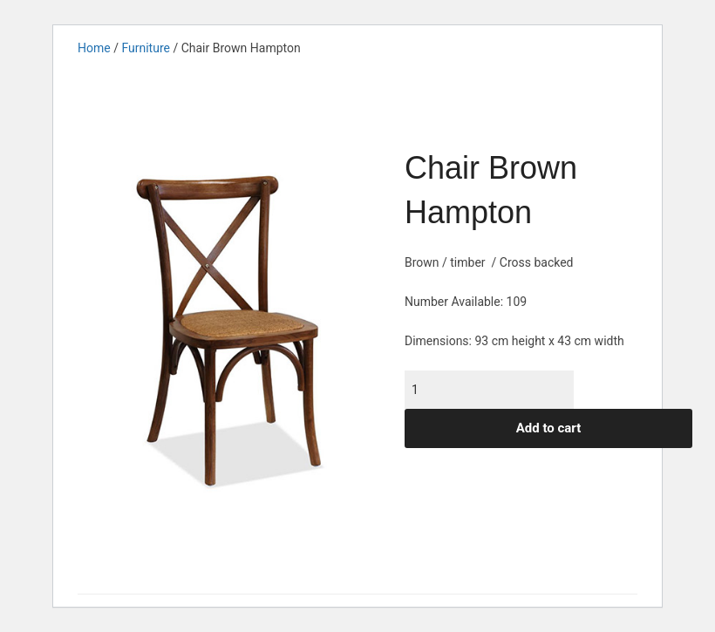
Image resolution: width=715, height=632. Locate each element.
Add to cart (549, 428)
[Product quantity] (489, 389)
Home (94, 48)
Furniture (145, 48)
